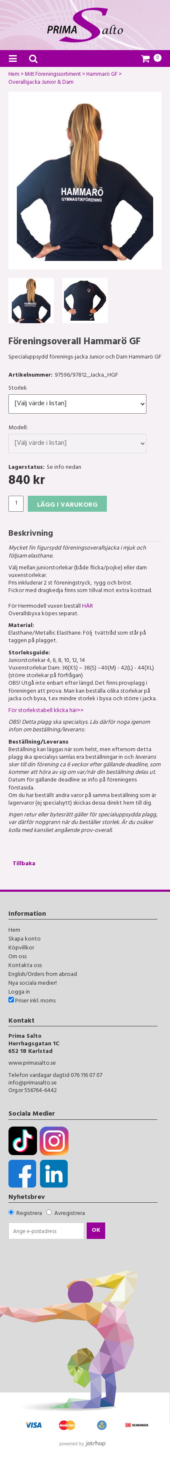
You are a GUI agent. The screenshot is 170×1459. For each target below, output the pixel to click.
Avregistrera (69, 1213)
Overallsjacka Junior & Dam (41, 83)
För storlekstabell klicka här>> (46, 711)
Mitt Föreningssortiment (53, 75)
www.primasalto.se (32, 1063)
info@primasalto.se (32, 1083)
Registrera (29, 1213)
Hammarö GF (101, 75)
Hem (13, 75)
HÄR (87, 606)
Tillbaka (24, 864)
